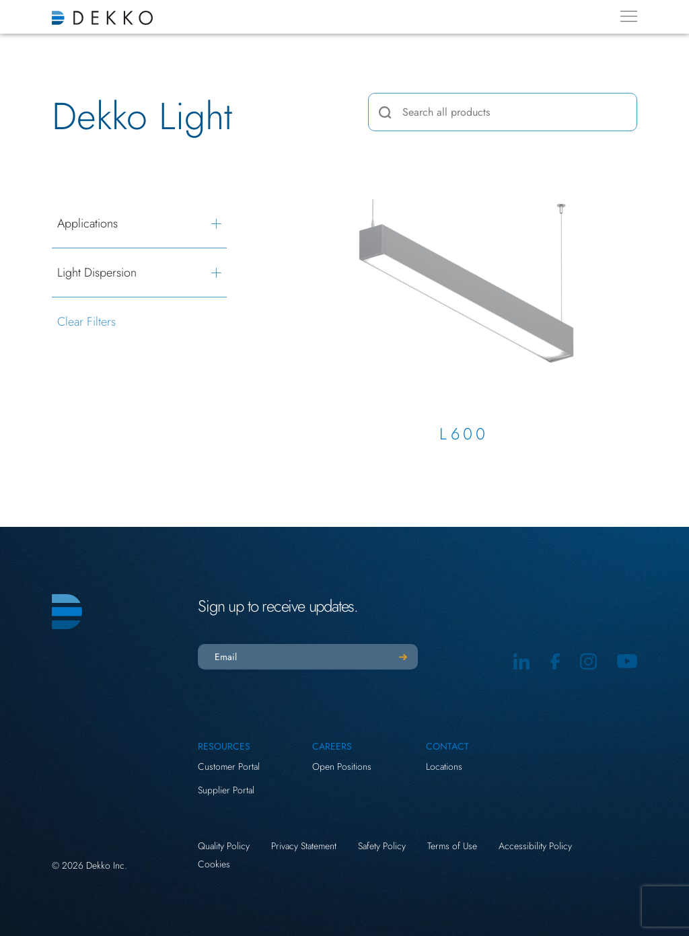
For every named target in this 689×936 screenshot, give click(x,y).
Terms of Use (452, 846)
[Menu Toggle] (628, 16)
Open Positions (341, 766)
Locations (444, 766)
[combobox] (502, 112)
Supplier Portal (226, 790)
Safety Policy (382, 846)
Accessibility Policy (535, 846)
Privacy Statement (303, 846)
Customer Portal (229, 766)
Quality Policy (224, 846)
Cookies (214, 864)
